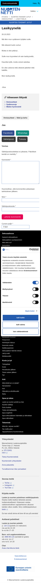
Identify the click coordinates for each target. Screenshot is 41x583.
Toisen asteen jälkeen (9, 372)
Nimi (4, 197)
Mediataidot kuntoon (9, 337)
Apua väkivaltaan (8, 418)
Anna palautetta (8, 465)
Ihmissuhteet (7, 19)
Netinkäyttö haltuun (8, 342)
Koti (3, 388)
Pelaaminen (6, 340)
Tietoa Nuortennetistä (10, 457)
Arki (3, 379)
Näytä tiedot (30, 311)
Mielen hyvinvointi (13, 107)
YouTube (8, 488)
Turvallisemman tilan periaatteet (14, 469)
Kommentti (6, 160)
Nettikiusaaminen (8, 348)
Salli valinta (20, 325)
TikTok (7, 483)
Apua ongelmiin (7, 413)
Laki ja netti (6, 353)
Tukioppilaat (6, 364)
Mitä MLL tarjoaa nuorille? (10, 426)
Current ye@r (7, 224)
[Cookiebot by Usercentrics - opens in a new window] (29, 249)
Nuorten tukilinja (7, 405)
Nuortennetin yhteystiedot (11, 461)
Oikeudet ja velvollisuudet (10, 391)
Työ (3, 375)
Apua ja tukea (7, 398)
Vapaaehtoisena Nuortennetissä (12, 432)
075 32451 (8, 450)
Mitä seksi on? (7, 242)
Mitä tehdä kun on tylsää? (10, 383)
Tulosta (22, 139)
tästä (4, 509)
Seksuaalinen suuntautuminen (12, 240)
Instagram (8, 485)
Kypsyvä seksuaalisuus (10, 237)
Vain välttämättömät (20, 331)
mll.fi (3, 453)
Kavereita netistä (7, 345)
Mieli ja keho (22, 118)
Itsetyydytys (6, 245)
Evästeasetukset (20, 559)
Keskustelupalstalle (10, 3)
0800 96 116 (9, 537)
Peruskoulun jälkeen (9, 369)
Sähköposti (8, 139)
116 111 (7, 526)
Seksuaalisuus (8, 233)
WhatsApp (22, 133)
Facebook (8, 133)
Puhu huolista (6, 407)
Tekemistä (6, 423)
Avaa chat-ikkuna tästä (10, 548)
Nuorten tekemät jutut (21, 17)
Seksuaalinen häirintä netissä (12, 351)
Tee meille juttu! (7, 429)
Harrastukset (6, 386)
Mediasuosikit (6, 356)
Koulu (4, 367)
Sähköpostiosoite (9, 206)
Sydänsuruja (11, 104)
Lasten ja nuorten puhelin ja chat (13, 402)
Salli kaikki (20, 318)
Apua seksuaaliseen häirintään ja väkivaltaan (17, 415)
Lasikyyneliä (21, 19)
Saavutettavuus (20, 556)
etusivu (5, 17)
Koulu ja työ (7, 360)
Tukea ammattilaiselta (9, 410)
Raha (4, 394)
